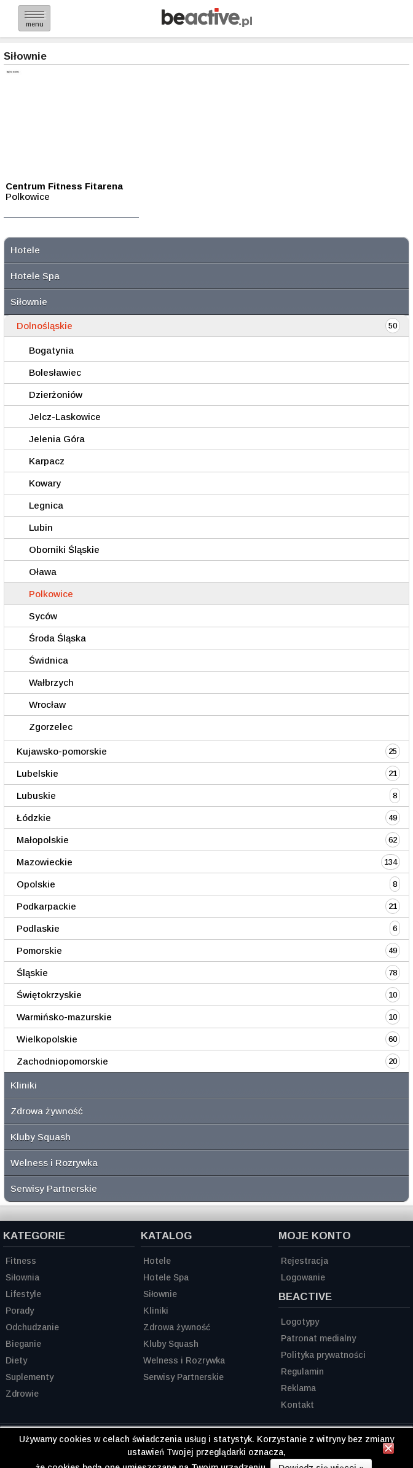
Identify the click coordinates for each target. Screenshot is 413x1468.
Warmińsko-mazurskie (64, 1017)
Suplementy (29, 1377)
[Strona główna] (207, 23)
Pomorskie (39, 950)
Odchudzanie (32, 1327)
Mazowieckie (45, 862)
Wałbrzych (51, 682)
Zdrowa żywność (46, 1111)
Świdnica (48, 660)
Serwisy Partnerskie (53, 1188)
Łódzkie (34, 817)
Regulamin (302, 1371)
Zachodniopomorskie (62, 1061)
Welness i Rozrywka (54, 1162)
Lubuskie (36, 795)
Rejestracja (304, 1261)
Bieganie (23, 1344)
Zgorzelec (51, 726)
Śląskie (32, 972)
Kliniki (23, 1085)
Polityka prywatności (323, 1355)
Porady (20, 1310)
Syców (43, 616)
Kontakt (297, 1405)
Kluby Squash (40, 1137)
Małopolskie (43, 840)
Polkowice (51, 594)
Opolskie (36, 884)
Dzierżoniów (55, 394)
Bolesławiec (55, 372)
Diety (16, 1360)
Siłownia (22, 1277)
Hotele (25, 250)
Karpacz (47, 461)
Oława (43, 571)
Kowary (45, 483)
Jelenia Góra (57, 439)
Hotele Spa (35, 276)
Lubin (41, 527)
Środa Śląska (57, 638)
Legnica (46, 505)
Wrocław (47, 704)
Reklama (298, 1388)
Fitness (21, 1261)
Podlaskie (38, 928)
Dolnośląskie (45, 325)
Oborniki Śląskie (64, 549)
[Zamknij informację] (388, 1450)
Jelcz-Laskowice (65, 416)
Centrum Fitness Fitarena (64, 186)
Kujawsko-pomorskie (62, 751)
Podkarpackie (46, 906)
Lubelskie (37, 773)
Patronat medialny (318, 1338)
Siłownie (28, 301)
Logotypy (300, 1322)
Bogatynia (51, 350)
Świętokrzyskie (49, 995)
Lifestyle (23, 1294)
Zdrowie (22, 1394)
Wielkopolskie (47, 1039)
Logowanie (303, 1277)
